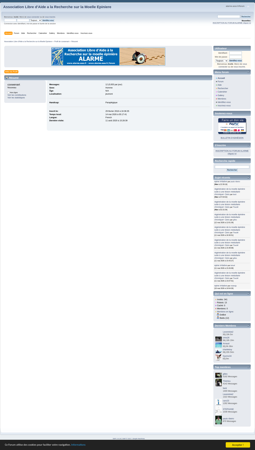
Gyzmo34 (227, 356)
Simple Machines (138, 438)
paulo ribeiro (235, 182)
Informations (79, 445)
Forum (220, 81)
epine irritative (220, 181)
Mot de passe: (221, 57)
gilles (235, 220)
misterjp (234, 286)
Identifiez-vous (224, 102)
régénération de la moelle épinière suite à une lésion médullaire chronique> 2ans (229, 191)
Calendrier (222, 92)
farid (234, 194)
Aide (220, 85)
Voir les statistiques (16, 98)
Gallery (221, 95)
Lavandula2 (228, 332)
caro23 (226, 401)
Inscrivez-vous (224, 105)
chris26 (226, 338)
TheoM (235, 207)
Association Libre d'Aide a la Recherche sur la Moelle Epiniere (57, 7)
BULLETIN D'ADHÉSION (232, 138)
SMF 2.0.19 (117, 438)
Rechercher (223, 88)
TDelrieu (226, 381)
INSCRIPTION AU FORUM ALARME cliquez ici (232, 23)
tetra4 (233, 265)
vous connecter (33, 17)
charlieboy (227, 349)
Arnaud (226, 343)
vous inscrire (50, 17)
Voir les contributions (16, 95)
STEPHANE (228, 409)
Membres (222, 99)
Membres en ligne (225, 312)
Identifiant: (223, 53)
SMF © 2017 (127, 438)
